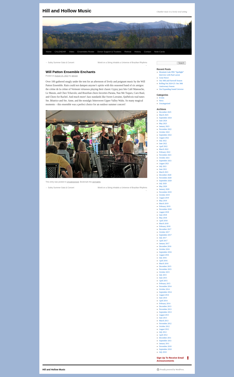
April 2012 (163, 335)
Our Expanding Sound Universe (171, 89)
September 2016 (165, 252)
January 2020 (164, 189)
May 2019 (163, 201)
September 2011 (165, 341)
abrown (75, 76)
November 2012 (165, 323)
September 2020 (165, 181)
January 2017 (164, 243)
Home (49, 51)
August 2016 (164, 255)
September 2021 (165, 161)
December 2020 (165, 175)
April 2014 (163, 301)
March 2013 (163, 321)
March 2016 (163, 263)
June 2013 (163, 318)
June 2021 (163, 169)
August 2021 (164, 163)
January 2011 (164, 343)
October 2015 (164, 272)
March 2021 (163, 172)
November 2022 (165, 129)
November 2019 (165, 192)
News (161, 101)
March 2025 (163, 115)
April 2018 (163, 221)
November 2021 (165, 155)
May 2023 (163, 123)
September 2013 (165, 312)
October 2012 (164, 326)
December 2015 (165, 266)
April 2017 (163, 241)
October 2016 (164, 249)
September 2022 (165, 135)
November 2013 (165, 309)
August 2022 (164, 138)
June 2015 (163, 278)
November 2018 (165, 209)
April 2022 (163, 146)
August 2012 (164, 329)
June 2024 (163, 121)
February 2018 (164, 226)
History (137, 51)
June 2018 (163, 215)
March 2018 (163, 223)
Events (161, 98)
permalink (96, 182)
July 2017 (163, 238)
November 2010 (165, 346)
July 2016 (163, 258)
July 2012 (163, 332)
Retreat (128, 51)
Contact (147, 51)
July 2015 (163, 275)
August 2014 (164, 295)
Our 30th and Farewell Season (170, 81)
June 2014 (163, 298)
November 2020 (165, 178)
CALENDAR (60, 51)
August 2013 (164, 315)
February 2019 (164, 206)
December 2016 (165, 246)
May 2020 (163, 186)
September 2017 (165, 235)
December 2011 (165, 338)
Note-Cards (159, 51)
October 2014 (164, 289)
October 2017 (164, 232)
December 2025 (165, 112)
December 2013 (165, 306)
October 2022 (164, 132)
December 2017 (165, 229)
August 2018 (164, 212)
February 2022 (164, 152)
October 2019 (164, 195)
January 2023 (164, 126)
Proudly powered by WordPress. (172, 369)
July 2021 (163, 166)
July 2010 (163, 352)
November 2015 (165, 269)
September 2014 (165, 292)
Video (71, 51)
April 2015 (163, 281)
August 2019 (164, 198)
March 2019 (163, 203)
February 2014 (164, 303)
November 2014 (165, 286)
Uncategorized (73, 182)
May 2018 (163, 218)
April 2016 (163, 261)
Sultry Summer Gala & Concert (60, 62)
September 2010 (165, 349)
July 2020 (163, 183)
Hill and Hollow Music (67, 10)
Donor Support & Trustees (109, 51)
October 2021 (164, 158)
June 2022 (163, 143)
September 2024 (165, 118)
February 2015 (164, 283)
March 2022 (163, 149)
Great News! (164, 78)
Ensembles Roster (85, 51)
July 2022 (163, 141)
